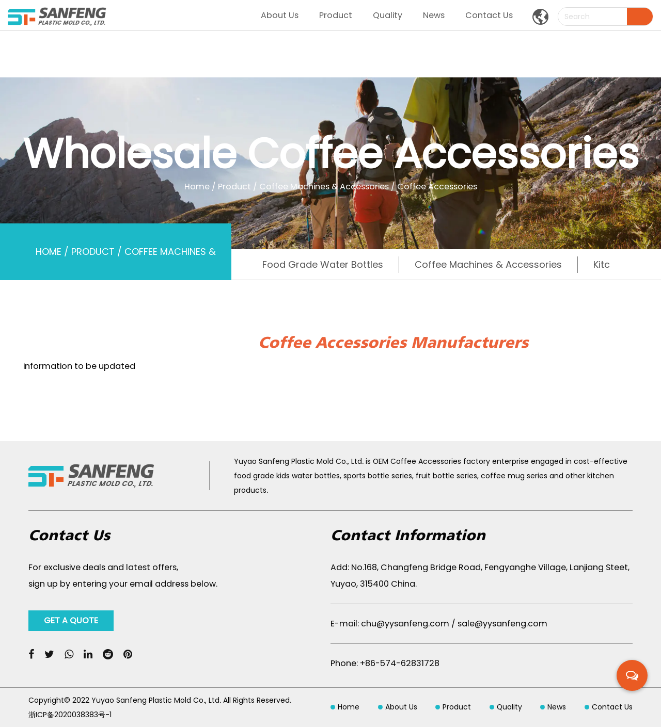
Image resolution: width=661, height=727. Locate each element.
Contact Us (489, 15)
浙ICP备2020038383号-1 (70, 714)
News (434, 15)
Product (335, 15)
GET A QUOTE (71, 620)
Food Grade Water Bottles (322, 264)
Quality (387, 15)
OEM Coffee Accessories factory (431, 461)
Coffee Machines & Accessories (324, 186)
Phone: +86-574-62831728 (384, 663)
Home (197, 186)
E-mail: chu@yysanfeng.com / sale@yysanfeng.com (438, 623)
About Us (279, 15)
